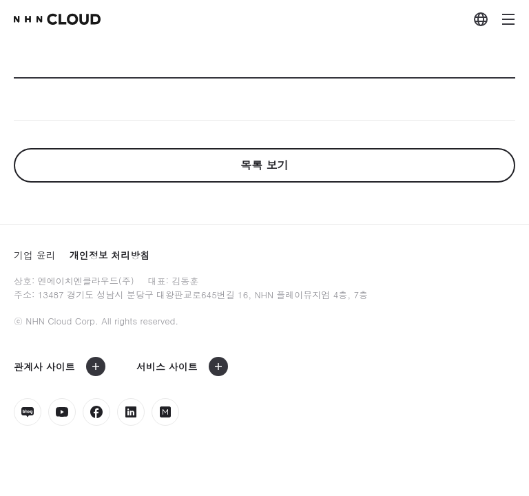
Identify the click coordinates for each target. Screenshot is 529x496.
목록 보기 (264, 165)
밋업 (165, 412)
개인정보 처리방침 (110, 255)
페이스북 (96, 412)
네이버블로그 (27, 412)
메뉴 (508, 19)
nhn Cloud (57, 19)
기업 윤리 (35, 255)
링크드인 (131, 412)
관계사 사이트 (44, 366)
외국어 (481, 19)
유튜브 (62, 412)
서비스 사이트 (167, 366)
